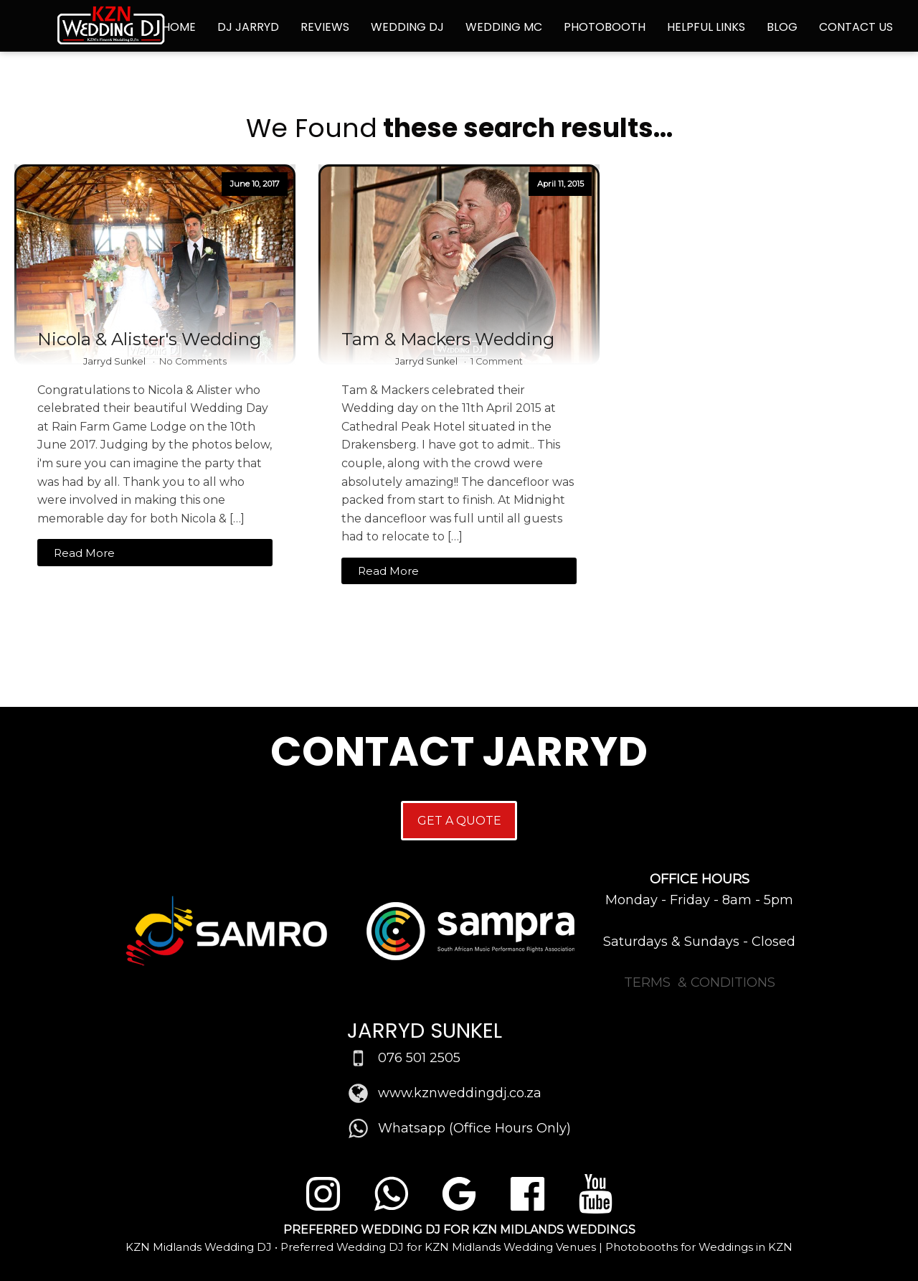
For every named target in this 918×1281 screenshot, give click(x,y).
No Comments (193, 361)
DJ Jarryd (248, 27)
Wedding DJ (407, 27)
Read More (84, 553)
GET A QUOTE (459, 820)
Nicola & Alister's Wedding (149, 339)
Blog (782, 27)
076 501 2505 (419, 1058)
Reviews (325, 27)
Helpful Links (706, 27)
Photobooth (604, 27)
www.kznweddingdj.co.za (459, 1093)
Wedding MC (503, 27)
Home (179, 27)
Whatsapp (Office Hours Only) (474, 1128)
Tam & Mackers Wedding (447, 339)
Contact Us (856, 27)
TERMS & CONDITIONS (699, 982)
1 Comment (496, 361)
